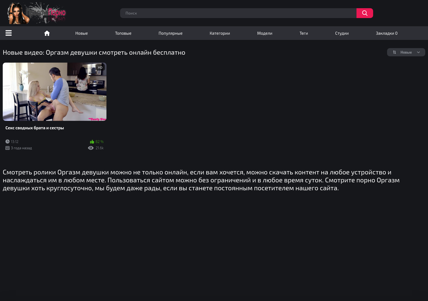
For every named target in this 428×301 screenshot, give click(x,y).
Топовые (123, 33)
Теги (303, 33)
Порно (47, 33)
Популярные (171, 33)
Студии (342, 33)
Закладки (386, 33)
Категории (220, 33)
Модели (264, 33)
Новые (81, 33)
